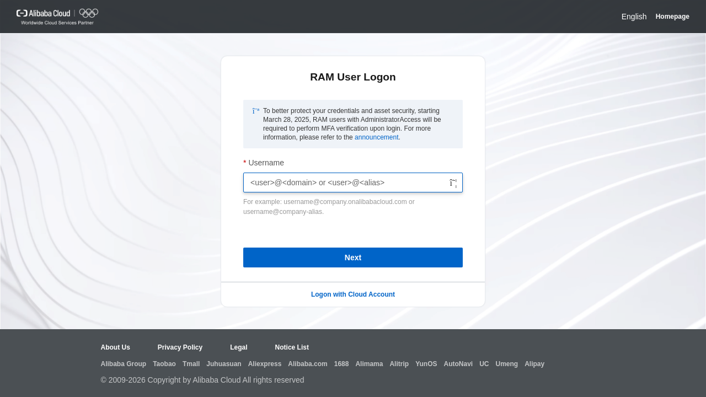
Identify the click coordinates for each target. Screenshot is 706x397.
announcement (376, 137)
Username (266, 162)
